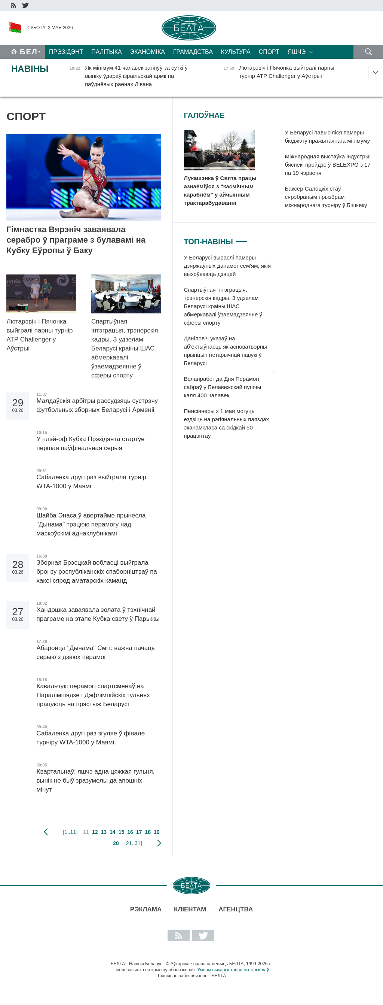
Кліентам (190, 909)
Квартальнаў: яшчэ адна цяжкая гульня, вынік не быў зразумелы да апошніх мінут (95, 780)
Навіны (30, 69)
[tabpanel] (228, 350)
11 (86, 832)
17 (139, 832)
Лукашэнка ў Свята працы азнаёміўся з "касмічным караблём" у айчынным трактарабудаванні (220, 190)
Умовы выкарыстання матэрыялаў (233, 969)
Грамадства (193, 52)
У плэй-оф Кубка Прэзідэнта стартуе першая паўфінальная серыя (90, 443)
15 (122, 832)
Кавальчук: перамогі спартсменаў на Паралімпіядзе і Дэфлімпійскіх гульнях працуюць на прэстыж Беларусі (93, 695)
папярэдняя (46, 832)
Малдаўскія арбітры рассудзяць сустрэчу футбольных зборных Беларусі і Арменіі (97, 405)
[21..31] (133, 843)
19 (157, 832)
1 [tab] (241, 238)
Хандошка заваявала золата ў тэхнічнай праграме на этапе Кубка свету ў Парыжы (97, 614)
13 (104, 832)
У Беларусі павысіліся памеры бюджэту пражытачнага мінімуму (327, 136)
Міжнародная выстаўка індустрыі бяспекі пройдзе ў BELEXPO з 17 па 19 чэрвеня (328, 164)
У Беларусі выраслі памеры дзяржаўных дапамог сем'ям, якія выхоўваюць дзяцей (227, 265)
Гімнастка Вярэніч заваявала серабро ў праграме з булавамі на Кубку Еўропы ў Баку (75, 240)
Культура (236, 52)
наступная (159, 843)
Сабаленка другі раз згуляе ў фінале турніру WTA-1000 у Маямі (90, 738)
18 (148, 832)
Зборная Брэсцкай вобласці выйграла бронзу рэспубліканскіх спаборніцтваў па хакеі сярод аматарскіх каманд (96, 571)
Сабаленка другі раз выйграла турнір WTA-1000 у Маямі (91, 482)
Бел (29, 52)
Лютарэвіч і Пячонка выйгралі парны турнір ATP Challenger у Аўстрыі (39, 335)
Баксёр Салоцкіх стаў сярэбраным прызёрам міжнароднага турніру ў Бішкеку (326, 196)
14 (113, 832)
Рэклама (146, 909)
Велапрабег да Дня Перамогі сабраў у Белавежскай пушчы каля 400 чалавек (222, 387)
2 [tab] (254, 238)
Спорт (269, 52)
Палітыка (106, 52)
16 (130, 832)
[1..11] (70, 832)
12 (95, 832)
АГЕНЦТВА (235, 909)
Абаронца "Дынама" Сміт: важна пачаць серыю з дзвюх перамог (95, 652)
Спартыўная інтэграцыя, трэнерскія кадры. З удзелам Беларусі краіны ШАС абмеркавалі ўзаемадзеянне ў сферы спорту (124, 348)
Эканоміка (147, 52)
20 (116, 843)
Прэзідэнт (66, 52)
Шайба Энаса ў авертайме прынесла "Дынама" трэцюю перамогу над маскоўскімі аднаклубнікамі (90, 524)
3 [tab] (267, 238)
